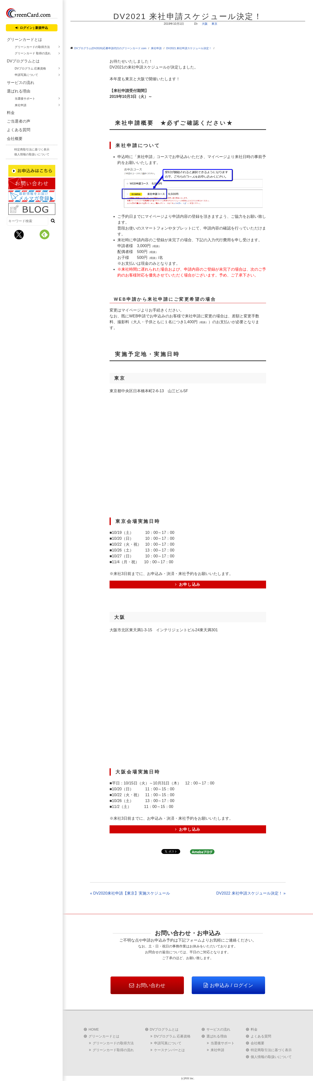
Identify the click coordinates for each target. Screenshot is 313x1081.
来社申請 (20, 105)
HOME (94, 1029)
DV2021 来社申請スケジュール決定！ (189, 48)
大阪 (205, 23)
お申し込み (188, 584)
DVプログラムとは (23, 61)
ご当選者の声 (18, 121)
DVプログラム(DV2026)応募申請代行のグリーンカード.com (110, 48)
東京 (214, 23)
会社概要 (14, 139)
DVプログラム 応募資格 (30, 68)
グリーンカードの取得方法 (32, 47)
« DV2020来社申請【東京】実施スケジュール (130, 893)
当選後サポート (25, 98)
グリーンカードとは (24, 39)
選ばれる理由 (18, 91)
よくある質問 (18, 130)
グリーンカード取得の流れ (113, 1050)
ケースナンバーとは (169, 1050)
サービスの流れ (20, 82)
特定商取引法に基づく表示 (31, 149)
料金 (11, 113)
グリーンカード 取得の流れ (33, 53)
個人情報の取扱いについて (31, 154)
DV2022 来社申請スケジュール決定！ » (251, 893)
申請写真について (26, 75)
